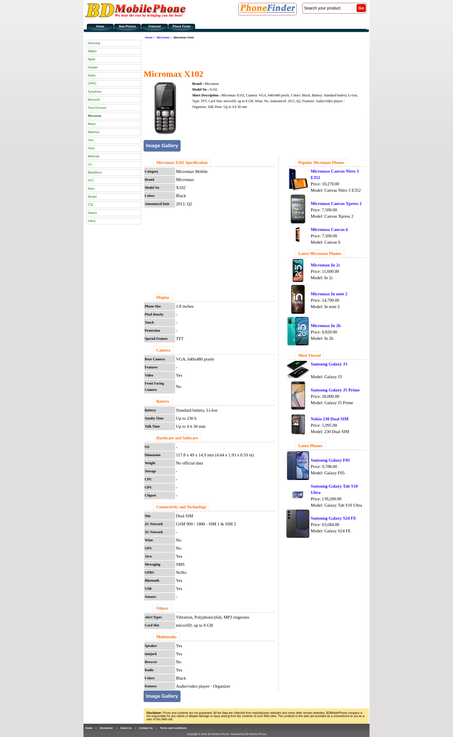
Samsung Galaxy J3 (329, 364)
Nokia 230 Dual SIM (329, 419)
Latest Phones (310, 446)
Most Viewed (309, 355)
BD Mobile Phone (218, 734)
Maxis (91, 124)
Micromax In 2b (326, 325)
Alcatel (92, 196)
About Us (126, 728)
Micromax (163, 37)
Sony (91, 148)
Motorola (93, 156)
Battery (162, 401)
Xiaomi (92, 212)
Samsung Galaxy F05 (330, 460)
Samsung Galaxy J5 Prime (335, 390)
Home (100, 26)
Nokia (91, 75)
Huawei (92, 67)
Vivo (90, 140)
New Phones (127, 26)
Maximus (93, 132)
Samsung (94, 43)
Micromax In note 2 (329, 294)
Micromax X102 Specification (181, 163)
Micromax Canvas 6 (329, 229)
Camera (163, 350)
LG (90, 164)
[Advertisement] (249, 53)
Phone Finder (181, 26)
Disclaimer (106, 728)
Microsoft (94, 99)
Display (162, 297)
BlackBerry (95, 172)
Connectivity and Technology (181, 507)
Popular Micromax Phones (321, 163)
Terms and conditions (173, 728)
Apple (91, 59)
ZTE (90, 204)
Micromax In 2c (325, 265)
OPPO (92, 83)
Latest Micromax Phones (319, 253)
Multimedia (166, 637)
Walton (92, 51)
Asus (91, 188)
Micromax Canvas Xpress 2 (336, 203)
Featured (154, 26)
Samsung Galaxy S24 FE (333, 518)
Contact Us (146, 728)
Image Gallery (162, 145)
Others (162, 608)
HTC (91, 180)
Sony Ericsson (97, 107)
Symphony (94, 91)
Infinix (91, 221)
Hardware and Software (177, 438)
